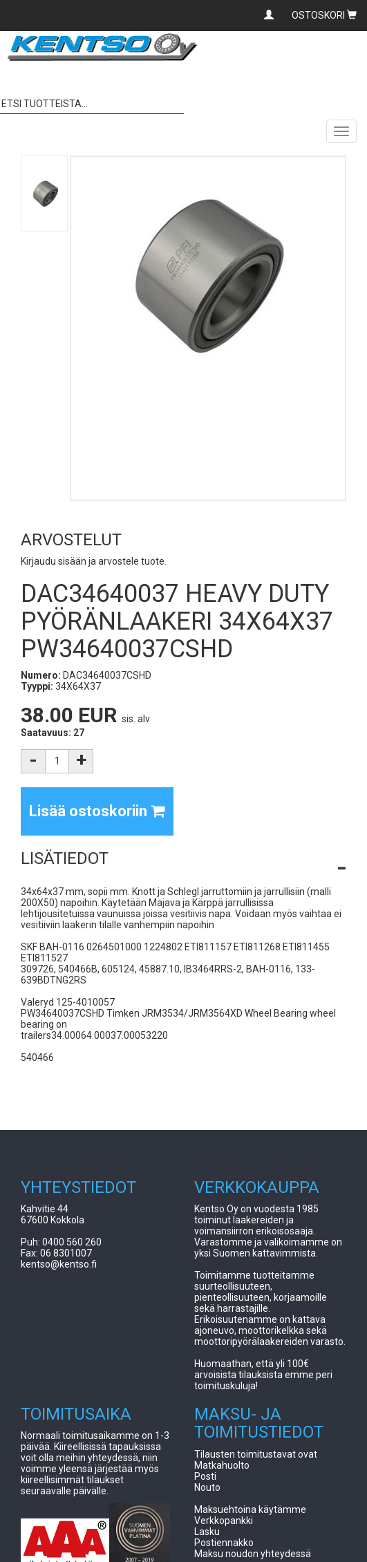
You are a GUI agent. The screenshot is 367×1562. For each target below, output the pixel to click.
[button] (183, 858)
